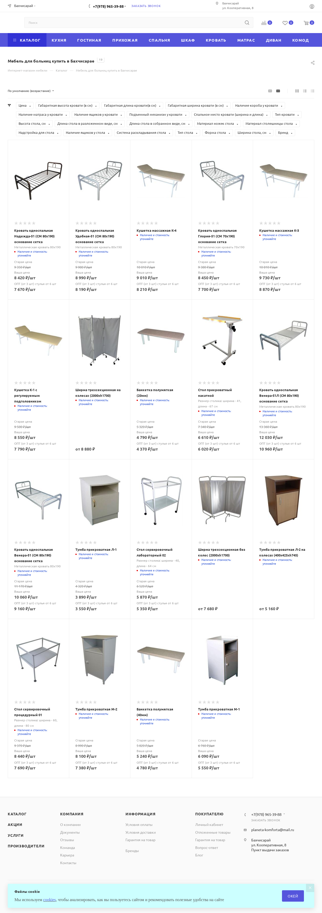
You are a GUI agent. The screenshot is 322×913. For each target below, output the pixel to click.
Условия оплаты (139, 824)
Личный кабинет (209, 824)
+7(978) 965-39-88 (108, 6)
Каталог (17, 813)
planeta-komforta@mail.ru (272, 829)
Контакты (68, 862)
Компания (71, 813)
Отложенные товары (213, 832)
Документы (70, 832)
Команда (67, 847)
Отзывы (67, 839)
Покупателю (209, 813)
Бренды (132, 850)
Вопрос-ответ (206, 847)
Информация (140, 813)
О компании (70, 824)
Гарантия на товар (140, 839)
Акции (15, 824)
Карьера (67, 855)
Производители (26, 846)
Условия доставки (140, 832)
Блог (199, 855)
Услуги (16, 835)
